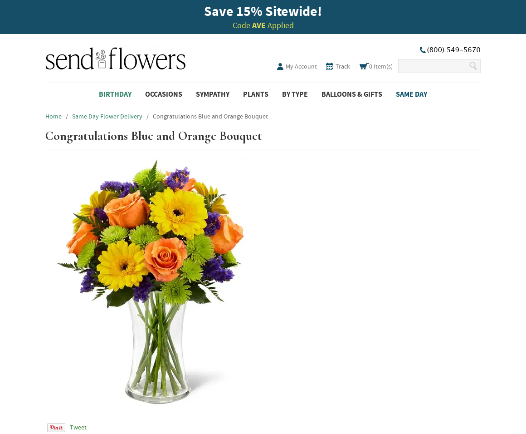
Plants (255, 94)
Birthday (115, 94)
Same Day (411, 94)
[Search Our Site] (433, 66)
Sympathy (212, 94)
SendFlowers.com (115, 57)
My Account (301, 66)
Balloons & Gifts (351, 94)
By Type (295, 94)
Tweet (78, 427)
